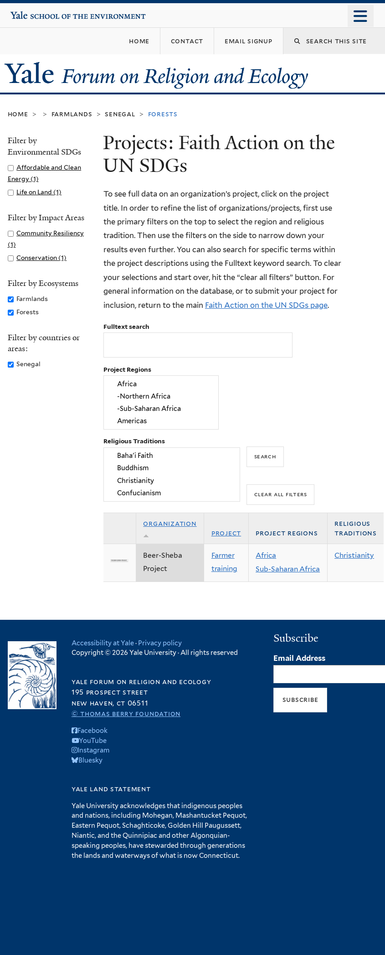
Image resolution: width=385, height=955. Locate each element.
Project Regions (127, 369)
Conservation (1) (41, 257)
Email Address (299, 658)
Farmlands (71, 113)
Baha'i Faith (171, 455)
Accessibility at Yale (103, 643)
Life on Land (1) (39, 192)
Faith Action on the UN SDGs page (266, 305)
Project (226, 533)
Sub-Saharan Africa (288, 569)
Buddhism (171, 468)
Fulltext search (126, 326)
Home (18, 113)
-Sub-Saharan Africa (160, 409)
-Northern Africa (160, 396)
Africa (160, 384)
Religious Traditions (134, 441)
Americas (160, 421)
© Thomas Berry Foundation (126, 713)
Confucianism (171, 493)
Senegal (120, 113)
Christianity (171, 480)
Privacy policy (160, 643)
